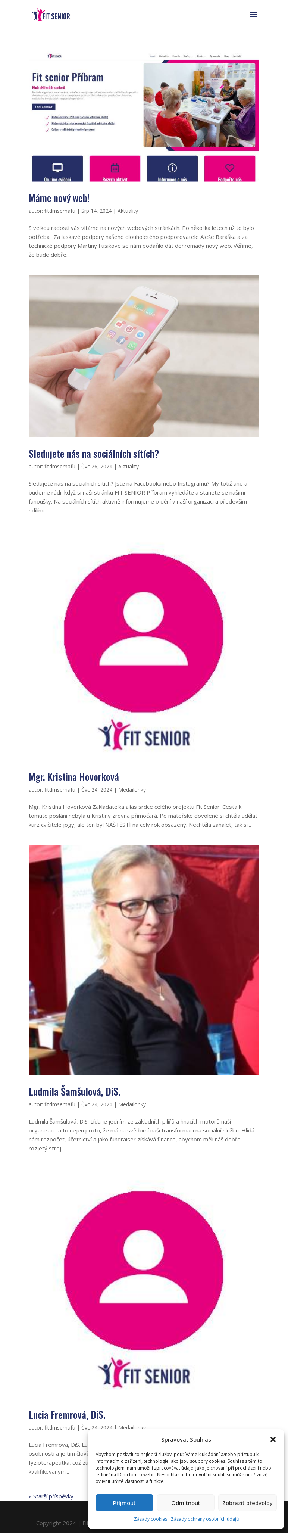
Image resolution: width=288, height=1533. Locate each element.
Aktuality (128, 210)
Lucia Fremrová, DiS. (67, 1414)
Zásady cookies (150, 1519)
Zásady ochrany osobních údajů (205, 1519)
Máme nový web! (59, 197)
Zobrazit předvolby (247, 1502)
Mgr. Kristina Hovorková (74, 776)
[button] (273, 1439)
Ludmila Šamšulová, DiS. (74, 1091)
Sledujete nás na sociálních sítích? (94, 453)
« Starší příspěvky (51, 1496)
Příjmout (124, 1502)
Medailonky (132, 789)
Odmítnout (185, 1502)
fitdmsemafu (59, 210)
